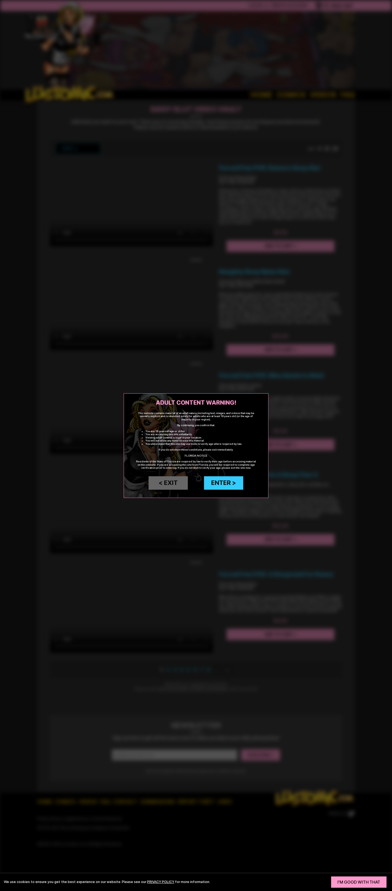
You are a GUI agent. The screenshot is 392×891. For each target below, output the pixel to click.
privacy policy (160, 882)
